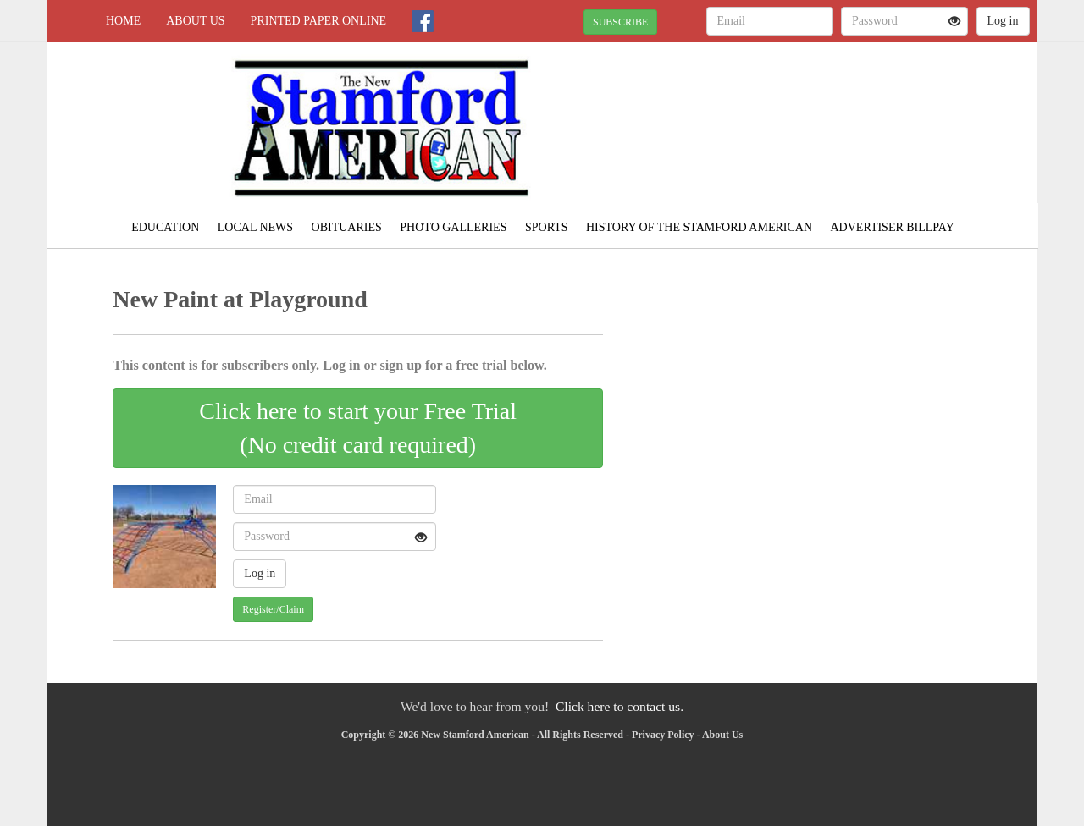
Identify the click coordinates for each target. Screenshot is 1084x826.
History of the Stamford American (699, 227)
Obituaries (347, 227)
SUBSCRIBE (620, 22)
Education (165, 227)
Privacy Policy (663, 735)
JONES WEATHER (882, 101)
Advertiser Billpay (892, 227)
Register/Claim (273, 609)
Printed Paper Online (319, 20)
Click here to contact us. (619, 706)
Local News (255, 227)
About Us (195, 20)
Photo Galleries (453, 227)
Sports (546, 227)
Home (123, 20)
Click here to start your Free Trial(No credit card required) (358, 428)
